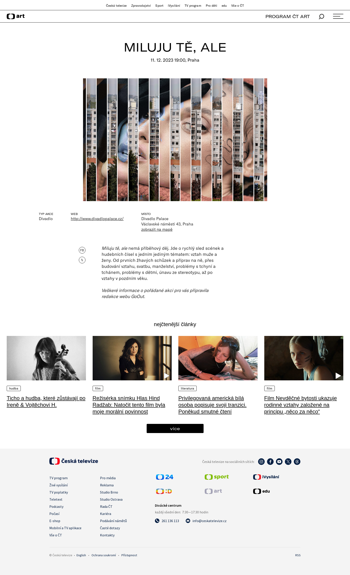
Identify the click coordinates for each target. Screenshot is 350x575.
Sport (159, 6)
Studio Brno (109, 492)
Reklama (107, 485)
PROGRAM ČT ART (287, 16)
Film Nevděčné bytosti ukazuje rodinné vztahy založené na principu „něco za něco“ (300, 405)
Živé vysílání (58, 485)
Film (98, 388)
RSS (298, 555)
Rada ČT (106, 506)
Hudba (13, 388)
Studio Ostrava (111, 499)
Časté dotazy (110, 528)
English (81, 555)
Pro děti (211, 6)
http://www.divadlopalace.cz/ (97, 218)
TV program (193, 6)
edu (224, 6)
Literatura (187, 388)
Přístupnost (129, 555)
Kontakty (107, 535)
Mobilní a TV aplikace (65, 528)
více (175, 428)
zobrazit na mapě (157, 229)
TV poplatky (58, 492)
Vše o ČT (237, 6)
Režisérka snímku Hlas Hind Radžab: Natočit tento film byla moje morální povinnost (129, 405)
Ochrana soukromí (104, 555)
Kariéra (105, 513)
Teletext (55, 499)
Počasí (54, 513)
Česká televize (116, 6)
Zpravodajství (141, 6)
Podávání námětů (113, 521)
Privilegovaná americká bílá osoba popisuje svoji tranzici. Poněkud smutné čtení (212, 405)
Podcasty (56, 506)
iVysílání (174, 6)
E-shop (54, 521)
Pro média (108, 478)
